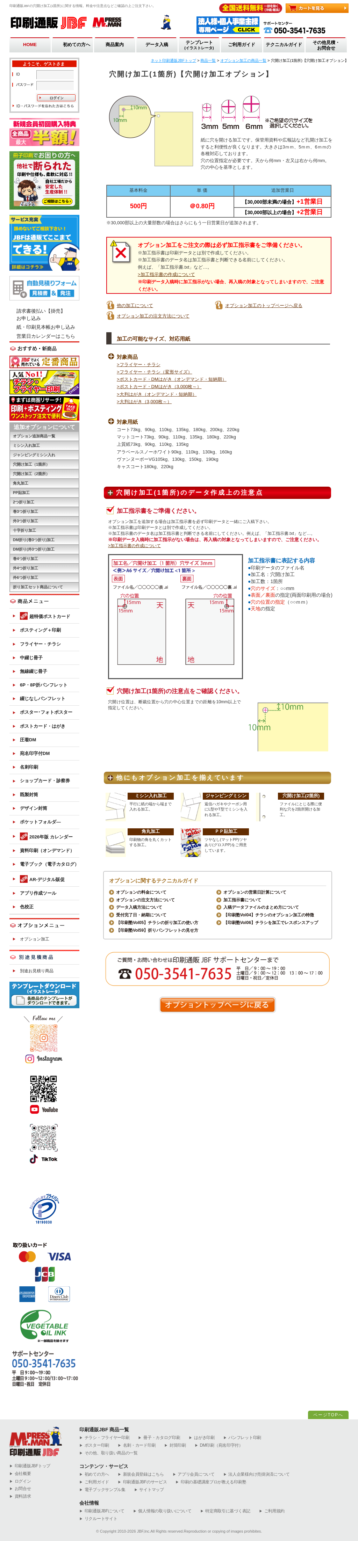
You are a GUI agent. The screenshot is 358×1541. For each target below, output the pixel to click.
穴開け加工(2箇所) (301, 795)
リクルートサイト (98, 1518)
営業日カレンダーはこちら (45, 336)
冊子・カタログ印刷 (159, 1437)
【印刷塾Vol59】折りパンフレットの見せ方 (157, 930)
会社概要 (20, 1473)
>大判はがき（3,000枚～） (144, 401)
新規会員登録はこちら (141, 1474)
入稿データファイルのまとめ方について (261, 907)
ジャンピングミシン (226, 795)
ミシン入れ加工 (151, 795)
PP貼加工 (21, 492)
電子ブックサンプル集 (102, 1489)
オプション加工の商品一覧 (243, 60)
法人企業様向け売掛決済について (256, 1474)
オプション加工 (34, 939)
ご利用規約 (272, 1511)
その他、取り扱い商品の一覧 (108, 1453)
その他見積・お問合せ (326, 45)
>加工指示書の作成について (166, 274)
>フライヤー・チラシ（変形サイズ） (154, 372)
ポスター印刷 (94, 1445)
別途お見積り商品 (36, 970)
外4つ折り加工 (25, 568)
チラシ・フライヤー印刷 (104, 1437)
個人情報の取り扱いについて (162, 1511)
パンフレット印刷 (242, 1437)
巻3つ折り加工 (25, 511)
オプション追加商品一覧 (34, 436)
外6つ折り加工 (25, 577)
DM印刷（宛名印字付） (219, 1445)
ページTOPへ (328, 1414)
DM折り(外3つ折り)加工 (34, 549)
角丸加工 (151, 831)
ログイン (20, 1481)
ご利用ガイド (241, 44)
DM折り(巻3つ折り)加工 (34, 540)
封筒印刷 (175, 1445)
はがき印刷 (201, 1437)
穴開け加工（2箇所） (31, 474)
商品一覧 (208, 60)
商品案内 (115, 44)
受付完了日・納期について (141, 915)
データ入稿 (156, 44)
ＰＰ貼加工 (226, 831)
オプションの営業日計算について (254, 892)
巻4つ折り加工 (25, 559)
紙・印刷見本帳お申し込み (45, 327)
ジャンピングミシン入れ (34, 455)
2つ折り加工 (23, 502)
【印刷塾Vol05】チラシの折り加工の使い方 (157, 922)
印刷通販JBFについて (101, 1511)
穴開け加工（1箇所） (31, 464)
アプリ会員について (194, 1474)
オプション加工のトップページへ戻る (263, 305)
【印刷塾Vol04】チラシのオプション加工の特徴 (268, 915)
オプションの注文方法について (145, 899)
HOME (30, 44)
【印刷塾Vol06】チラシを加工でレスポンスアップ (270, 922)
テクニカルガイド (284, 44)
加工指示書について (242, 899)
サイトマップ (149, 1489)
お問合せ (20, 1488)
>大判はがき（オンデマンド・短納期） (157, 394)
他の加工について (135, 305)
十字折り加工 (24, 530)
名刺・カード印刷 (137, 1445)
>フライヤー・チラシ (138, 364)
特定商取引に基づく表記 (225, 1511)
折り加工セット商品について (38, 587)
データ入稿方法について (139, 907)
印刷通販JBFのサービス (142, 1482)
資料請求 (20, 1496)
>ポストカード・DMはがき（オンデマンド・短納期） (172, 379)
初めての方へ (76, 44)
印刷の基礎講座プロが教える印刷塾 (211, 1482)
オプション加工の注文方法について (153, 316)
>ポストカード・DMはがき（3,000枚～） (159, 386)
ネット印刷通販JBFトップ (173, 60)
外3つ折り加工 (25, 521)
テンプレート (199, 45)
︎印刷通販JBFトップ (29, 1466)
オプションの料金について (141, 892)
